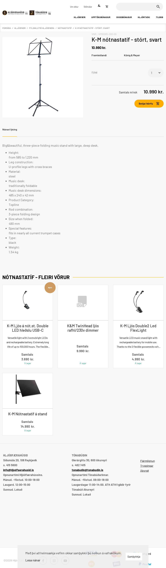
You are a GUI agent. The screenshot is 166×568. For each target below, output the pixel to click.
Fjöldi (94, 72)
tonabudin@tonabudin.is (87, 470)
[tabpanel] (83, 198)
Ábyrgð (144, 470)
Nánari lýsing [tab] (9, 129)
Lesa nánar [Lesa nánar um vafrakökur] (32, 560)
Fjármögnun (147, 461)
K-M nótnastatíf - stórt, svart (92, 28)
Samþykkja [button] (133, 556)
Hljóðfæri (20, 28)
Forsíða (6, 28)
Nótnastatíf (65, 28)
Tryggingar (146, 465)
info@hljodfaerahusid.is (18, 470)
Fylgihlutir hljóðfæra (41, 28)
